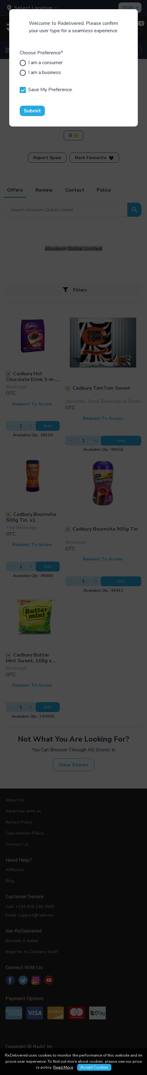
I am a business (40, 72)
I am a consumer (41, 62)
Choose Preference (41, 52)
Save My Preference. (46, 89)
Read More (63, 1067)
